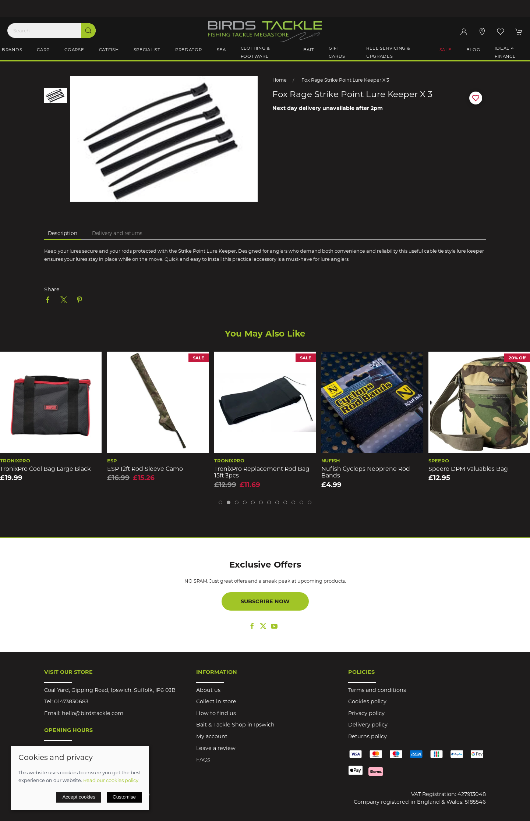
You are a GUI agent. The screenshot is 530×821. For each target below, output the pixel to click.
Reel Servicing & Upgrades (388, 52)
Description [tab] (62, 233)
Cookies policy (367, 701)
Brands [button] (12, 49)
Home (279, 80)
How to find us (216, 713)
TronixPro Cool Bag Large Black (45, 468)
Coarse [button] (74, 49)
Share (52, 289)
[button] (500, 31)
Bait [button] (308, 49)
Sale (445, 49)
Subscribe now (265, 601)
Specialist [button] (147, 49)
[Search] (51, 30)
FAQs (203, 759)
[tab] (220, 502)
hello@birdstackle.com (92, 713)
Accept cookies (78, 797)
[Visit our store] (482, 31)
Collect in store (216, 701)
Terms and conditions (377, 690)
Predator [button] (188, 49)
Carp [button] (43, 49)
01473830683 (71, 701)
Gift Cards (337, 52)
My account (211, 736)
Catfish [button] (109, 49)
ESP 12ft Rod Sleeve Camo (145, 468)
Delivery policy (368, 724)
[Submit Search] (88, 30)
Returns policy (367, 736)
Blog (473, 49)
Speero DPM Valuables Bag (468, 468)
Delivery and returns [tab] (117, 233)
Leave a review (216, 748)
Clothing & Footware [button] (255, 52)
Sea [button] (221, 49)
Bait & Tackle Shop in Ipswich (235, 724)
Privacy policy (366, 713)
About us (208, 690)
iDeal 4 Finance (505, 52)
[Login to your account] (463, 31)
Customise (124, 797)
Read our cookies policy (110, 780)
